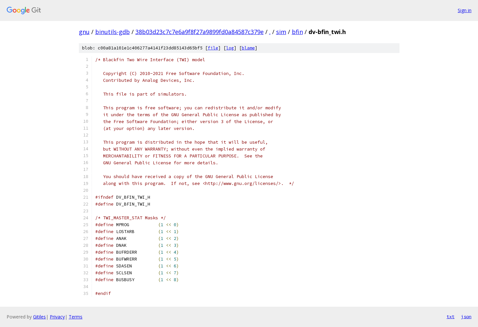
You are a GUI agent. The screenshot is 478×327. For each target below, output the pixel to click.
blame (248, 48)
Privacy (57, 317)
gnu (84, 32)
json (466, 316)
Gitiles (39, 317)
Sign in (464, 10)
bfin (297, 32)
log (230, 48)
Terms (75, 317)
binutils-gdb (112, 32)
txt (450, 316)
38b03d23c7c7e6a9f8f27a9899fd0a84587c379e (199, 32)
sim (281, 32)
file (213, 48)
